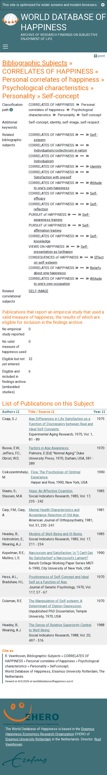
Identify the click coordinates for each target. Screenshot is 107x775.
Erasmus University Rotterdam (28, 739)
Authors (10, 412)
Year (99, 412)
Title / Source (41, 412)
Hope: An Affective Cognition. (51, 491)
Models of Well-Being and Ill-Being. (55, 534)
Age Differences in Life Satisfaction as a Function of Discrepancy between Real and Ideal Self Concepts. (61, 424)
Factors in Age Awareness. (49, 448)
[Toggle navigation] (5, 47)
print (99, 56)
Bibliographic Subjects (34, 63)
